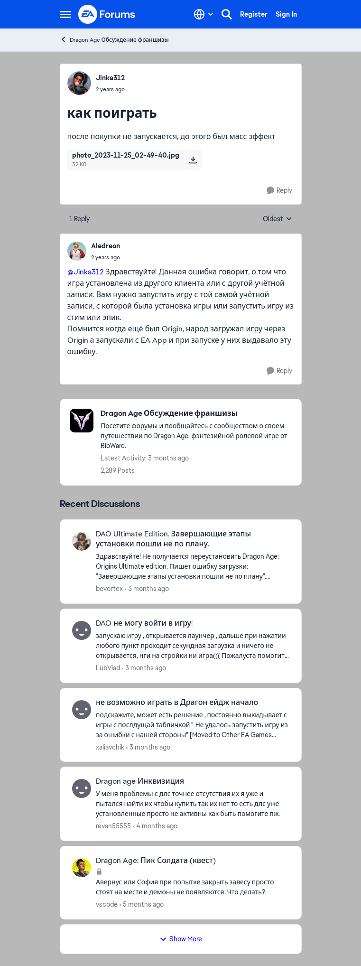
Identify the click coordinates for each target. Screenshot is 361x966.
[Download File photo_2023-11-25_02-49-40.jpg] (193, 159)
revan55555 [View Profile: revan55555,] (113, 826)
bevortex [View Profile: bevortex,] (109, 588)
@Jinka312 (85, 272)
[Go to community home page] (107, 14)
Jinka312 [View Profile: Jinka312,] (110, 78)
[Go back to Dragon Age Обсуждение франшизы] (196, 414)
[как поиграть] (105, 257)
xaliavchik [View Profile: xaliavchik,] (110, 746)
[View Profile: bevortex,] (81, 541)
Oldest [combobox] (277, 219)
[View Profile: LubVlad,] (81, 630)
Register (254, 14)
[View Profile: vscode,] (81, 867)
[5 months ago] (142, 905)
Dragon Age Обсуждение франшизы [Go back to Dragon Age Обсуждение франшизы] (114, 40)
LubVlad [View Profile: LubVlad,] (108, 668)
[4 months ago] (155, 826)
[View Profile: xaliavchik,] (81, 709)
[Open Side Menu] (65, 14)
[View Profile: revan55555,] (81, 788)
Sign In (286, 14)
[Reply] (279, 190)
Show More (180, 939)
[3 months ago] (147, 589)
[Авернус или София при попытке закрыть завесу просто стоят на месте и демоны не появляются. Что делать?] (192, 887)
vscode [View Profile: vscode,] (107, 904)
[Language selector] (204, 14)
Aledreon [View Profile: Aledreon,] (105, 246)
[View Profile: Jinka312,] (79, 83)
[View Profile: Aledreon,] (76, 251)
